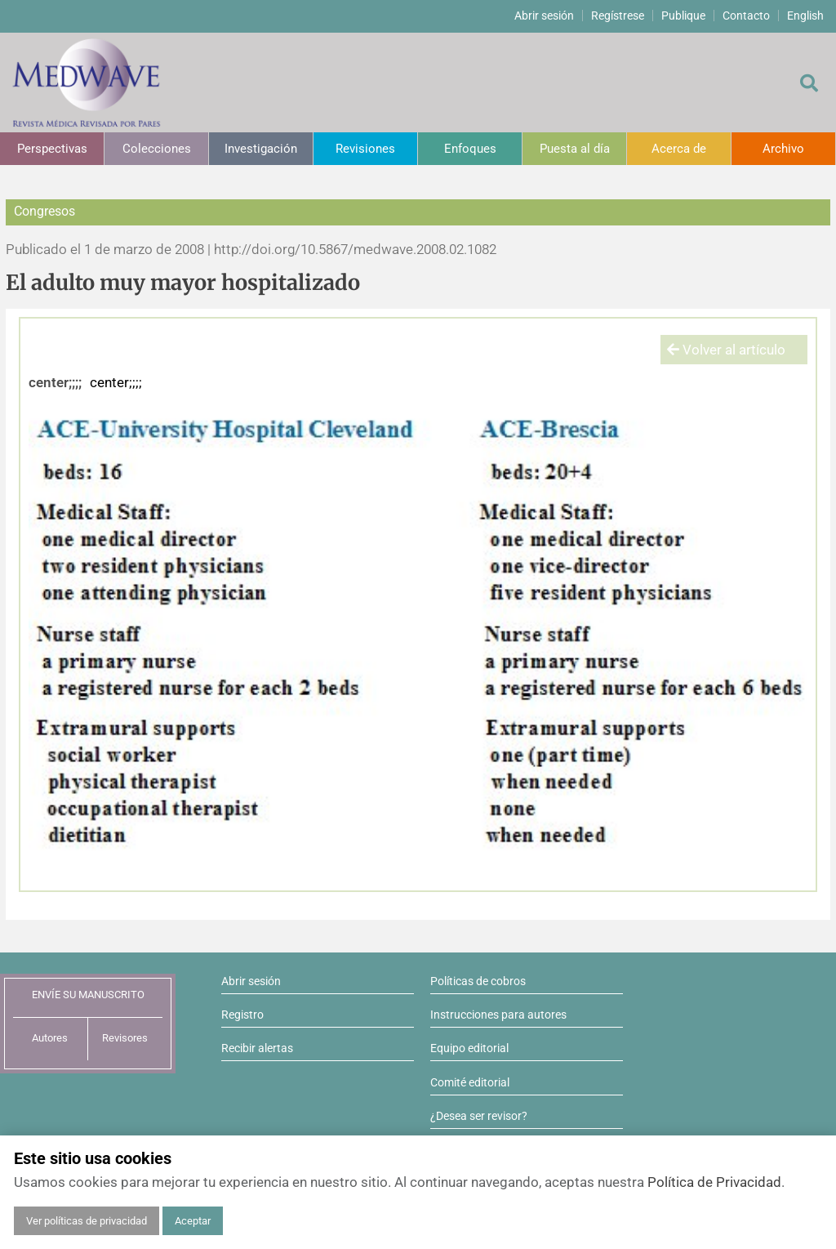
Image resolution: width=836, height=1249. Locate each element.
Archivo (783, 148)
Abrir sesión (544, 15)
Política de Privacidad (714, 1182)
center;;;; (55, 382)
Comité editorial (469, 1082)
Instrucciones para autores (498, 1014)
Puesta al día (575, 148)
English (805, 15)
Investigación (261, 148)
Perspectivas (52, 148)
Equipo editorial (469, 1048)
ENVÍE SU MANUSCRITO (88, 994)
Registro (242, 1014)
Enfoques (470, 148)
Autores (50, 1038)
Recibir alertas (257, 1048)
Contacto (746, 15)
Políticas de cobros (478, 981)
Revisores (125, 1038)
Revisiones (365, 148)
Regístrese (617, 15)
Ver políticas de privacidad (86, 1221)
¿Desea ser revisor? (478, 1115)
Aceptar (193, 1221)
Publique (683, 15)
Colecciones (156, 148)
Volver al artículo (726, 349)
